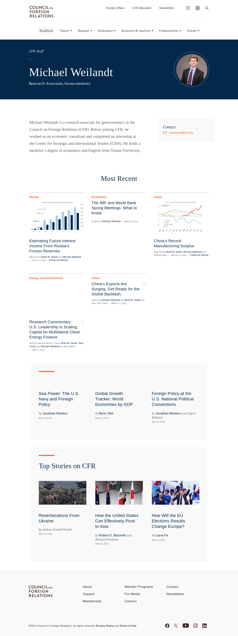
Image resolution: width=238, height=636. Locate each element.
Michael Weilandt (72, 257)
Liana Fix (162, 535)
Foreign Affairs (115, 8)
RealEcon (46, 30)
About (87, 587)
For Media (132, 594)
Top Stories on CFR (67, 466)
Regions (83, 30)
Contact (172, 587)
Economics (99, 197)
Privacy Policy (105, 625)
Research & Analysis (136, 30)
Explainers (105, 30)
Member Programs (139, 587)
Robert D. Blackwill (112, 535)
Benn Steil (106, 413)
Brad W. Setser (50, 257)
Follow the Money (58, 260)
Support (89, 594)
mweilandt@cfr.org (181, 132)
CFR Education (142, 8)
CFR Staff (36, 51)
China (158, 197)
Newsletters (166, 8)
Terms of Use (128, 625)
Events (192, 30)
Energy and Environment (46, 278)
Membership (92, 601)
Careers (131, 601)
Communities (169, 30)
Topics (64, 30)
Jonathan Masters (55, 413)
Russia (34, 197)
